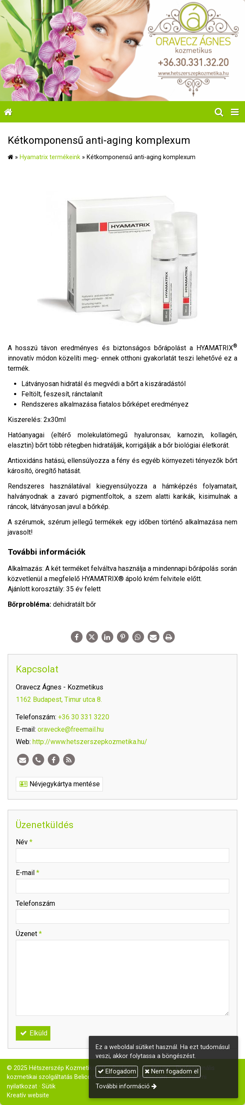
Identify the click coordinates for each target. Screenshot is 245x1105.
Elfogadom (117, 1071)
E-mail (27, 873)
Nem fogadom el (171, 1071)
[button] (235, 111)
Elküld (33, 1033)
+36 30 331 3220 (83, 717)
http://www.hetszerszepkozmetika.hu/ (89, 742)
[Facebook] (76, 637)
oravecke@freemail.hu (71, 729)
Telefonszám (35, 903)
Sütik (48, 1086)
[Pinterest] (122, 637)
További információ (123, 1086)
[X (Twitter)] (92, 637)
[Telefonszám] (38, 760)
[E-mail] (153, 637)
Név (24, 842)
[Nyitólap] (122, 50)
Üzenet (29, 934)
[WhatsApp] (138, 637)
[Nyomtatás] (168, 637)
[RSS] (69, 760)
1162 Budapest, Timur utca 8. (59, 699)
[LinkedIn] (107, 637)
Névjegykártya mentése (59, 784)
